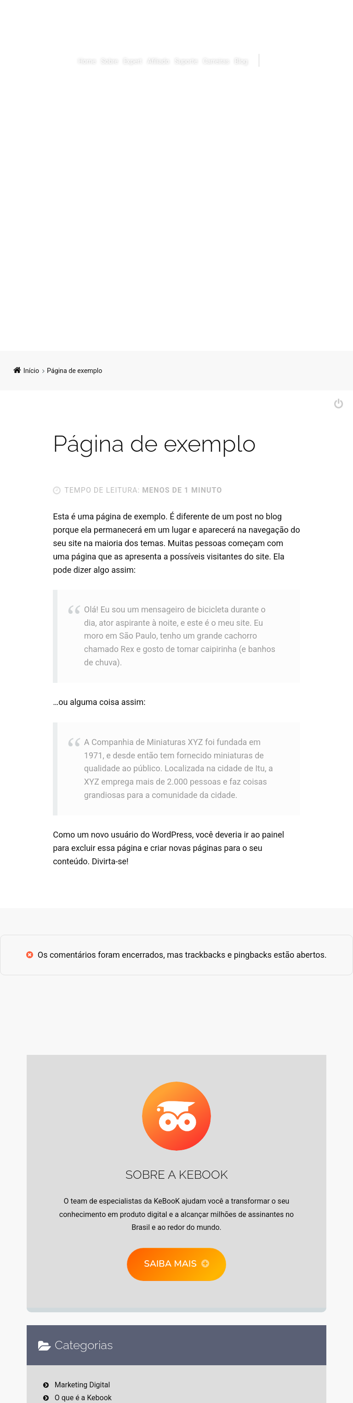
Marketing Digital (82, 1384)
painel (273, 834)
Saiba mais (170, 1263)
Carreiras (216, 61)
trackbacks (205, 955)
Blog (240, 61)
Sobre (109, 61)
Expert (132, 61)
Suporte (186, 61)
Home (87, 61)
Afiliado (158, 61)
